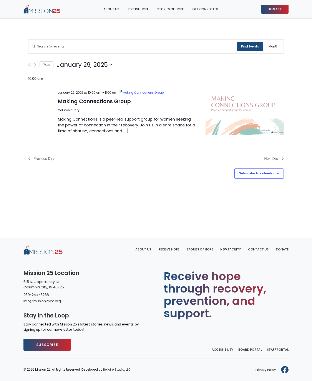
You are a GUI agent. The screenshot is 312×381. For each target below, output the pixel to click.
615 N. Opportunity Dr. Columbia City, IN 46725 (43, 284)
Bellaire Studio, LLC (117, 369)
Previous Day (41, 158)
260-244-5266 (36, 294)
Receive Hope (138, 9)
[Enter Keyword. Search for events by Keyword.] (132, 46)
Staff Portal (278, 349)
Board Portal (250, 349)
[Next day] (35, 65)
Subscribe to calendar (257, 173)
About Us (111, 9)
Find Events (250, 46)
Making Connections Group (94, 101)
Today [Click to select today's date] (46, 64)
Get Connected (205, 9)
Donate (275, 9)
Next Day (274, 158)
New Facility (230, 249)
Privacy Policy (266, 370)
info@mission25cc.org (42, 301)
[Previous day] (29, 65)
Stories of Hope (170, 9)
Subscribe (47, 344)
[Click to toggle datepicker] (84, 65)
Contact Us (258, 249)
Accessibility (222, 349)
